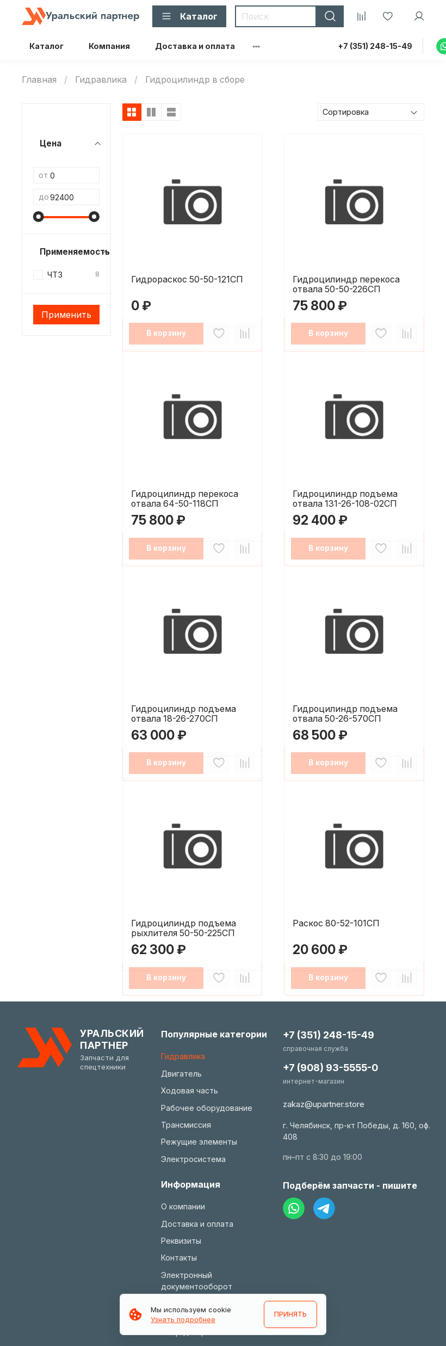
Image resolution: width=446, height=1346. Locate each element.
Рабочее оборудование (206, 1108)
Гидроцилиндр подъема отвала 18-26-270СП (183, 713)
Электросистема (193, 1159)
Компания (109, 46)
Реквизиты (181, 1240)
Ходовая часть (189, 1090)
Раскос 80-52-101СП (336, 923)
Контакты (179, 1257)
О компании (183, 1206)
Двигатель (181, 1073)
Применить (66, 314)
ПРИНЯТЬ (289, 1314)
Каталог (46, 46)
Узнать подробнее (183, 1319)
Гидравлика (101, 79)
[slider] (38, 216)
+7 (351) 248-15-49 (375, 46)
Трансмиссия (186, 1124)
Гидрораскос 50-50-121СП (187, 279)
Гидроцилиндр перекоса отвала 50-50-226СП (346, 284)
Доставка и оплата (195, 46)
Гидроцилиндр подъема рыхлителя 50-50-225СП (183, 928)
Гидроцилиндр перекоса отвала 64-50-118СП (184, 498)
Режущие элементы (199, 1141)
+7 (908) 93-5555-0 (330, 1067)
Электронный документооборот (196, 1280)
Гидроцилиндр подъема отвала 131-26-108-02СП (345, 498)
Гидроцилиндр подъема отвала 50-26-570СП (345, 713)
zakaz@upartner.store (323, 1104)
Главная (39, 79)
